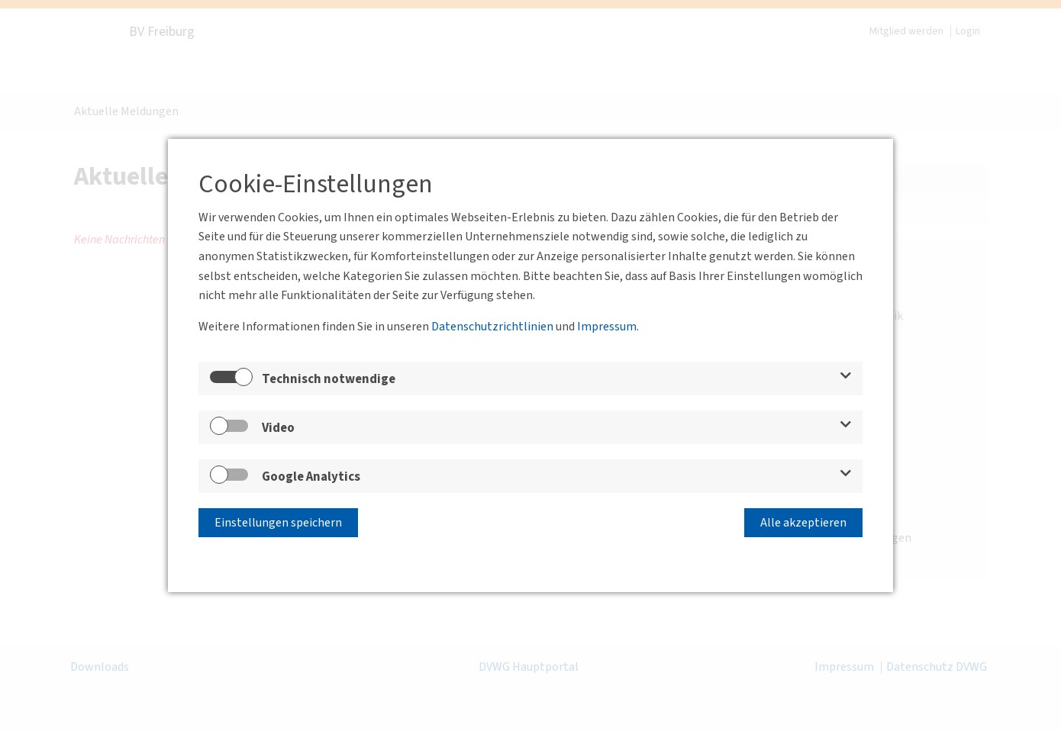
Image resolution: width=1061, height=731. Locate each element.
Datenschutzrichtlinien (492, 326)
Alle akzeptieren (803, 522)
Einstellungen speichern (278, 522)
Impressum (607, 326)
